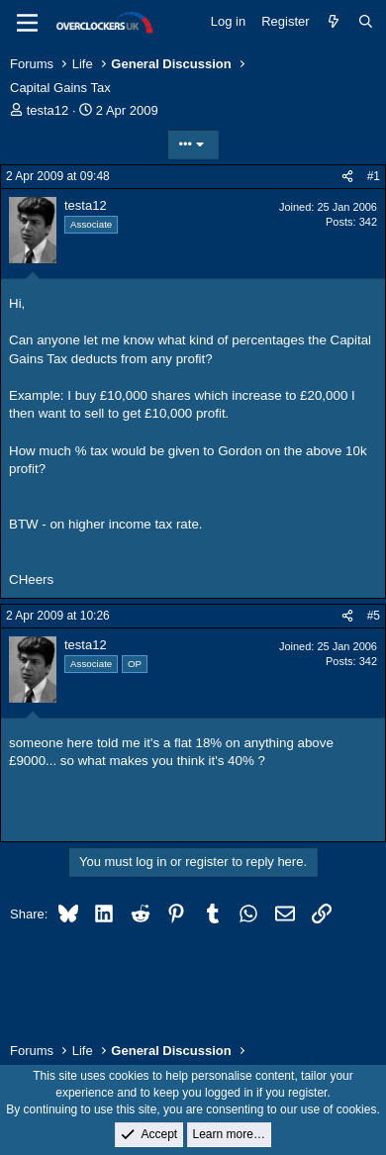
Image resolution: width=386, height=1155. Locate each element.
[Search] (365, 22)
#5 (373, 616)
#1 (373, 176)
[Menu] (27, 23)
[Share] (347, 176)
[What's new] (334, 22)
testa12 (48, 110)
